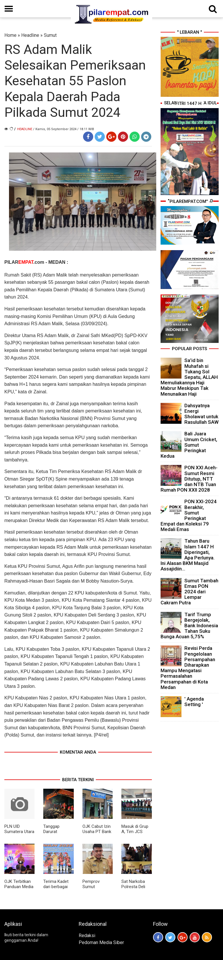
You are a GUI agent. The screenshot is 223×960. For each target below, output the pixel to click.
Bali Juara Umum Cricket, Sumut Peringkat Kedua (189, 445)
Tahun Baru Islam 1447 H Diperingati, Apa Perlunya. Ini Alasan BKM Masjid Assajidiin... (188, 555)
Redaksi (87, 935)
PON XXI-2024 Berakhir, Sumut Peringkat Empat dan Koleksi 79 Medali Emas (189, 515)
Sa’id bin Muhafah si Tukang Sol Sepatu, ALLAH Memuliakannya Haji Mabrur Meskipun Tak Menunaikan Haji (189, 377)
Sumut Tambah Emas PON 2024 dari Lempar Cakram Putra (189, 592)
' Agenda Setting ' (194, 701)
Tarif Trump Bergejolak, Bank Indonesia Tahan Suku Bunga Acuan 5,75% (189, 626)
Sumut (50, 35)
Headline (30, 35)
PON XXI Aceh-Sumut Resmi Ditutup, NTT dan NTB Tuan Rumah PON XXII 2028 (189, 479)
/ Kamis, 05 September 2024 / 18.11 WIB (63, 129)
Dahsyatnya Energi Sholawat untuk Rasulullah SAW (201, 414)
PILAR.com (25, 262)
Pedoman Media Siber (101, 942)
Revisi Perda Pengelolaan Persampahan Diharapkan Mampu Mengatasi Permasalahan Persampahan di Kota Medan (188, 667)
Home (10, 35)
